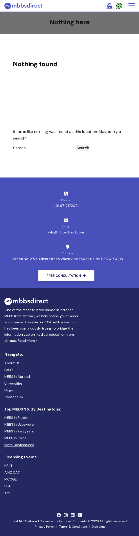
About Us (12, 363)
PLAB (8, 486)
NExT (8, 465)
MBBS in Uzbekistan (19, 424)
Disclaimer (99, 527)
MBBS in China (15, 438)
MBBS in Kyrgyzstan (20, 431)
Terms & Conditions (73, 527)
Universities (13, 383)
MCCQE (10, 479)
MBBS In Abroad (17, 376)
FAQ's (8, 369)
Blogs (8, 390)
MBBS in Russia (16, 417)
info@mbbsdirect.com (66, 232)
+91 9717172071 (66, 205)
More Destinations (19, 445)
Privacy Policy (45, 527)
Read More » (28, 340)
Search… (20, 148)
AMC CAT (12, 472)
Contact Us (13, 397)
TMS (7, 493)
